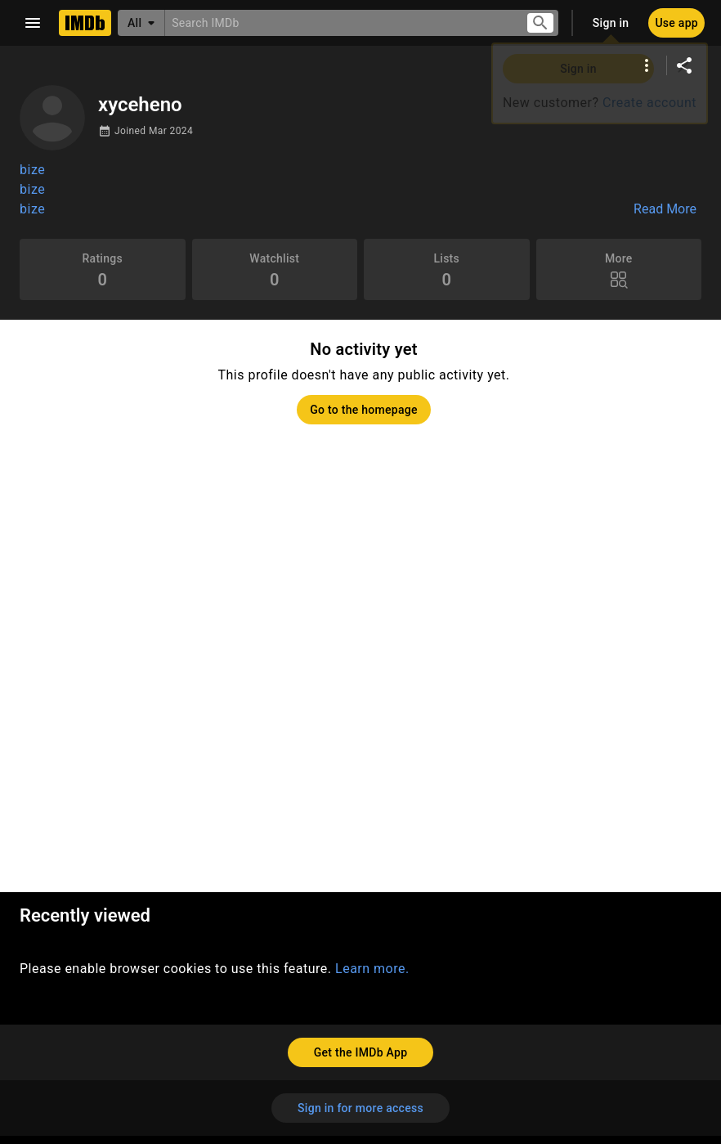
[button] (360, 189)
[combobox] (339, 22)
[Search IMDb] (339, 22)
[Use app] (676, 23)
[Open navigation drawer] (33, 23)
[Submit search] (540, 23)
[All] (141, 23)
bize (32, 169)
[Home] (85, 23)
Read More (665, 209)
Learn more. (372, 968)
